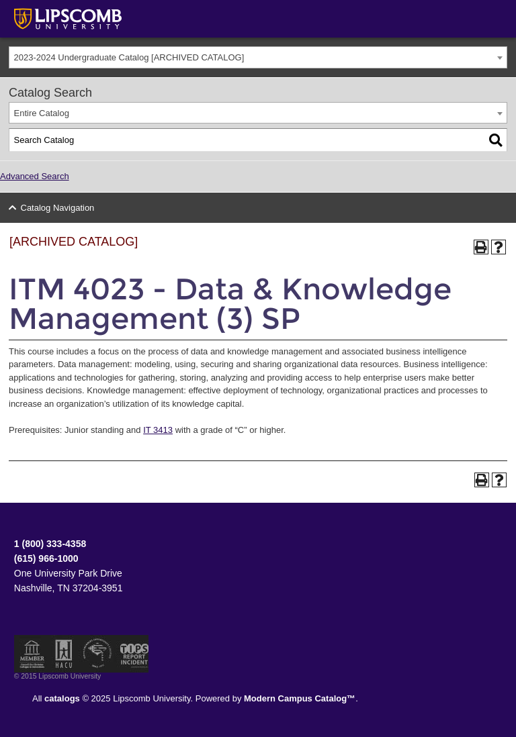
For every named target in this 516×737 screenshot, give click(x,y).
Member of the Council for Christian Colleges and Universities (32, 654)
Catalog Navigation (58, 208)
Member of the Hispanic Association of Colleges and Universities (63, 654)
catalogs (62, 698)
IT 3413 (158, 430)
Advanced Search (34, 176)
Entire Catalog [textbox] (41, 113)
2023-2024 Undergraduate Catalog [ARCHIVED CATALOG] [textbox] (129, 57)
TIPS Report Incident (133, 654)
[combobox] (258, 57)
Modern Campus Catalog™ (299, 698)
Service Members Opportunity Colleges (97, 654)
